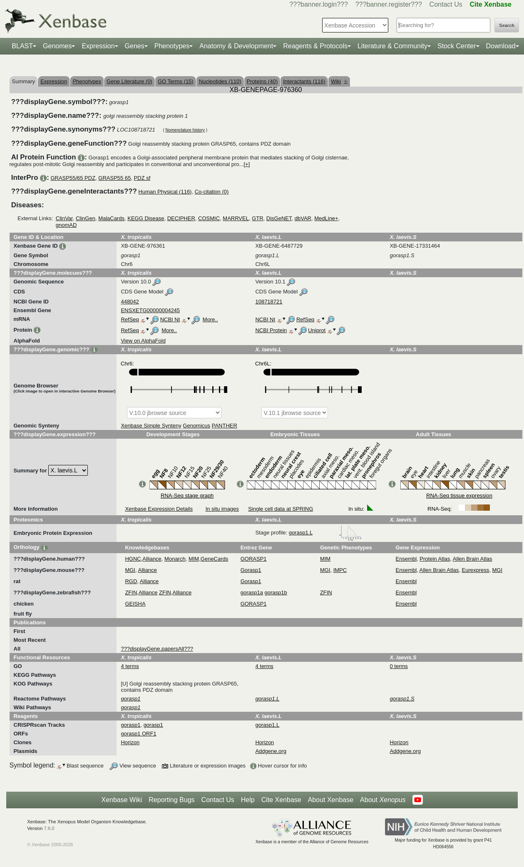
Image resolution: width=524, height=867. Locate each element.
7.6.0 (49, 828)
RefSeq (130, 319)
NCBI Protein (271, 330)
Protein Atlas (435, 559)
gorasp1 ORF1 (138, 733)
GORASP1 (254, 559)
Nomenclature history (184, 130)
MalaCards (111, 218)
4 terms (130, 666)
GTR (257, 218)
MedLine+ (326, 218)
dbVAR (303, 218)
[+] (246, 164)
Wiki (339, 81)
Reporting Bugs (171, 799)
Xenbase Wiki (121, 799)
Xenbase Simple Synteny (151, 425)
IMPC (340, 570)
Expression (98, 46)
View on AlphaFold (143, 341)
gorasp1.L (325, 532)
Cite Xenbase (281, 799)
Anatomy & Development (236, 46)
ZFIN (131, 592)
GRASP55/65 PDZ (72, 178)
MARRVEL (236, 218)
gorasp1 (130, 725)
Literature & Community (392, 46)
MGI (130, 570)
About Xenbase (330, 799)
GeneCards (214, 559)
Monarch (175, 559)
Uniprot (316, 330)
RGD (131, 581)
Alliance (151, 559)
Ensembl (406, 559)
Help (248, 799)
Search (506, 25)
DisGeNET (279, 218)
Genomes (57, 46)
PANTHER (224, 425)
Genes (134, 46)
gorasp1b (276, 592)
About (382, 800)
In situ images (222, 509)
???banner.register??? (388, 4)
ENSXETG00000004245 (150, 310)
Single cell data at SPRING (280, 509)
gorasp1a (252, 592)
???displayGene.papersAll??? (157, 649)
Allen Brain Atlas (472, 559)
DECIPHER (181, 218)
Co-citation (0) (212, 192)
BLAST (22, 46)
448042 (130, 301)
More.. (210, 319)
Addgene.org (270, 751)
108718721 (268, 301)
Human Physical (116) (165, 192)
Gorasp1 (251, 570)
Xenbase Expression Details (159, 509)
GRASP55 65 (114, 178)
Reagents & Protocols (315, 46)
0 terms (398, 666)
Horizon (130, 742)
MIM (194, 559)
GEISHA (135, 604)
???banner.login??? (318, 4)
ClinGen (85, 218)
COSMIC (209, 218)
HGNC (133, 559)
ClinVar (64, 218)
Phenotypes (172, 46)
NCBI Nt (170, 319)
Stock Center (456, 46)
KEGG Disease (145, 218)
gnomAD (66, 225)
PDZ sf (142, 178)
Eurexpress (475, 570)
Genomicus (196, 425)
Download (501, 46)
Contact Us (446, 4)
